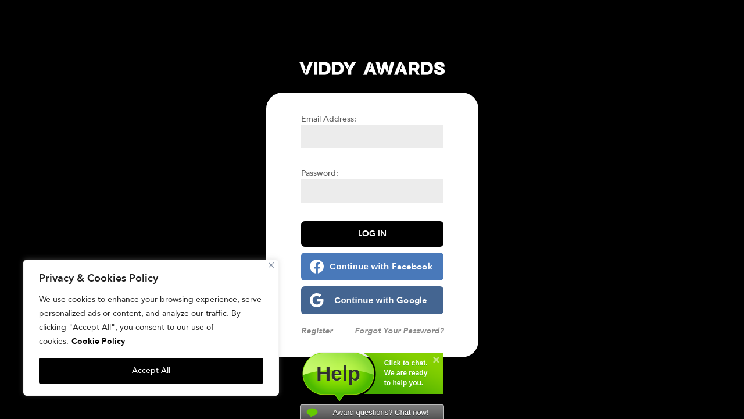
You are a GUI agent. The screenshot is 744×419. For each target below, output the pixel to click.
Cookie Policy (98, 341)
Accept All (151, 370)
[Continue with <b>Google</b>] (372, 300)
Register (316, 330)
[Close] (271, 265)
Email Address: (328, 119)
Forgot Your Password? (399, 330)
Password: (319, 173)
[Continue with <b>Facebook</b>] (372, 266)
